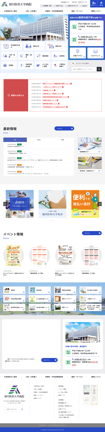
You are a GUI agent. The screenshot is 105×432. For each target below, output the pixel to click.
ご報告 (62, 140)
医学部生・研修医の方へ (78, 2)
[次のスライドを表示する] (99, 204)
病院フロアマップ (72, 6)
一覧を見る (65, 128)
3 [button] (53, 220)
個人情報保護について (64, 412)
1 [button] (50, 220)
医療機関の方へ (65, 2)
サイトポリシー (43, 425)
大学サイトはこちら (15, 409)
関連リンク (61, 395)
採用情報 (60, 400)
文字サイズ (94, 4)
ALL (15, 140)
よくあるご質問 (62, 392)
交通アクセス (58, 6)
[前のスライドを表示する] (5, 204)
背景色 (101, 4)
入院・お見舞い (31, 11)
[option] (34, 27)
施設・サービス (77, 11)
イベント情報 (62, 389)
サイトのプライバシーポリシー (58, 425)
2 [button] (51, 220)
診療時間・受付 (46, 6)
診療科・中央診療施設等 (54, 11)
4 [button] (55, 220)
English (83, 6)
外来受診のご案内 (10, 11)
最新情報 (60, 386)
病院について (37, 398)
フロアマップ (97, 53)
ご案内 (39, 140)
